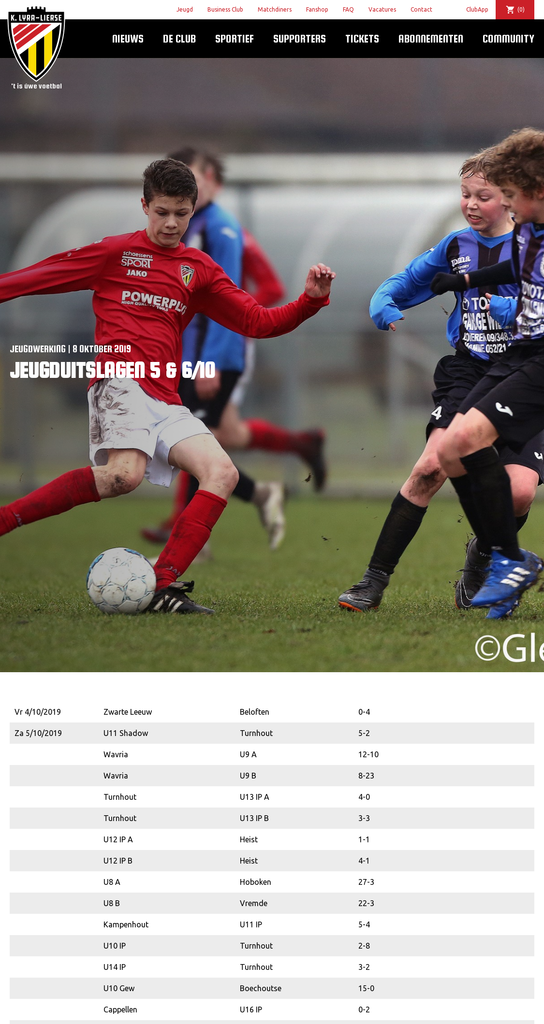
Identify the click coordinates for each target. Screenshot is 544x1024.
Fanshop (317, 9)
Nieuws (128, 38)
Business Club (225, 9)
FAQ (348, 9)
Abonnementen (430, 38)
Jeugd (184, 9)
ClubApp (477, 9)
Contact (421, 9)
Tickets (362, 38)
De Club (179, 38)
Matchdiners (275, 9)
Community (508, 38)
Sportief (234, 38)
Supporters (299, 38)
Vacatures (382, 9)
